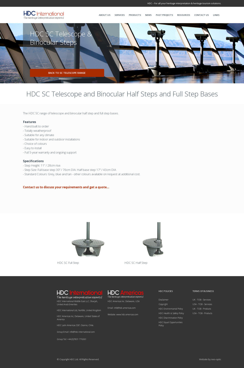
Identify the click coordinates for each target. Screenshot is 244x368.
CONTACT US (201, 15)
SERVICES (120, 15)
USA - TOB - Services (202, 304)
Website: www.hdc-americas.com (123, 314)
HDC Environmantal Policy (171, 308)
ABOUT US (104, 15)
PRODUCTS (135, 15)
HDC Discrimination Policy (171, 317)
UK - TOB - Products (202, 308)
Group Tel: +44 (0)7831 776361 (71, 339)
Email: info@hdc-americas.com (122, 307)
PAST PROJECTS (164, 15)
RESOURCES (183, 15)
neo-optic (216, 359)
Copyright (163, 304)
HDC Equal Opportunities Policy (170, 324)
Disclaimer (164, 299)
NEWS (148, 15)
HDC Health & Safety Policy (171, 313)
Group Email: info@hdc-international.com (76, 331)
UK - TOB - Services (202, 299)
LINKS (216, 15)
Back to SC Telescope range (67, 72)
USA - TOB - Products (202, 313)
